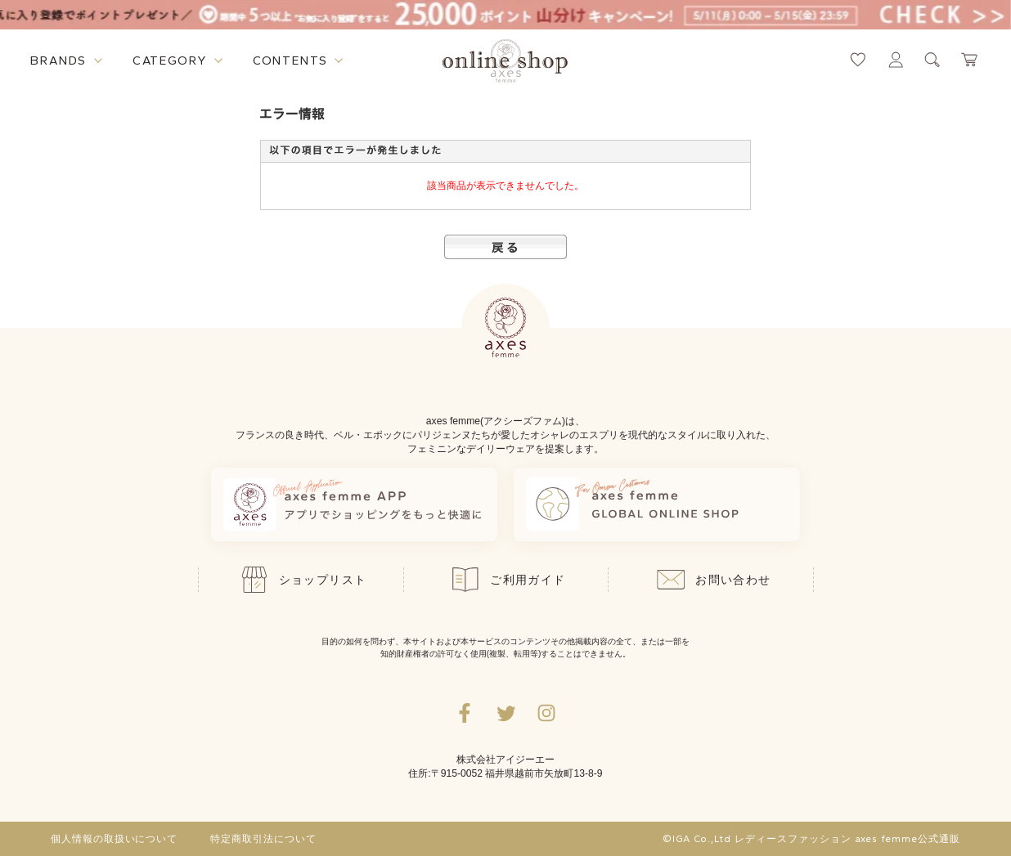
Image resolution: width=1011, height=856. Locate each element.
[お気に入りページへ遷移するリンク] (858, 59)
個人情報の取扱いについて (114, 839)
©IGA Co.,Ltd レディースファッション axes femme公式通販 (811, 839)
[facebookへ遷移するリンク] (464, 712)
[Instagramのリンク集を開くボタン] (546, 712)
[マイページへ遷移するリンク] (895, 59)
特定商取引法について (263, 839)
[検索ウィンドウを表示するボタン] (932, 59)
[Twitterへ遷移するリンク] (505, 712)
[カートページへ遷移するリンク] (970, 59)
